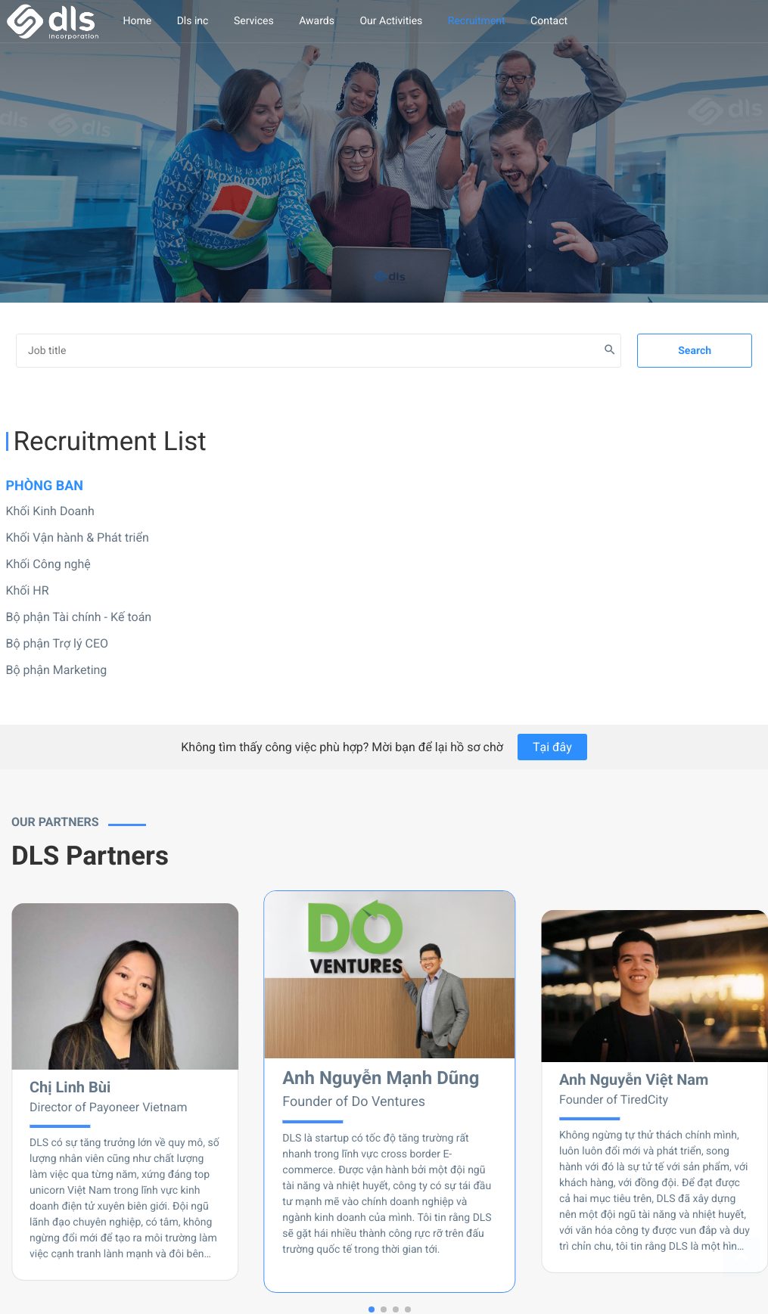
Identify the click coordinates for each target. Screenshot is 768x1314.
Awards (316, 21)
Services (254, 21)
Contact (548, 21)
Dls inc (193, 21)
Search (694, 351)
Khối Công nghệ (48, 564)
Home (137, 21)
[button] (371, 1309)
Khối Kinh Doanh (50, 511)
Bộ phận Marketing (56, 670)
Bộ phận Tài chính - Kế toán (79, 617)
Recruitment (476, 21)
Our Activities (390, 21)
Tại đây (552, 747)
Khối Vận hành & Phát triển (77, 537)
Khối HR (27, 590)
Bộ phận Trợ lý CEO (57, 643)
